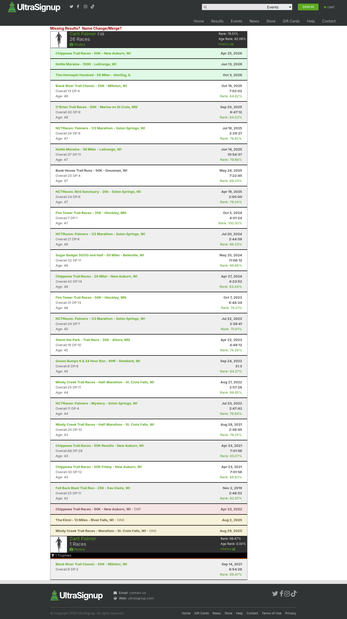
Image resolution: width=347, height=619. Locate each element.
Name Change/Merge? (102, 28)
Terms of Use (272, 613)
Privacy (290, 613)
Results (217, 21)
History (226, 44)
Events (236, 21)
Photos (77, 44)
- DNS (90, 520)
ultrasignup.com (141, 598)
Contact (329, 21)
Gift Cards (291, 21)
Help (311, 21)
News (254, 21)
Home (199, 21)
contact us (137, 593)
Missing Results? (65, 28)
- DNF (98, 509)
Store (270, 21)
